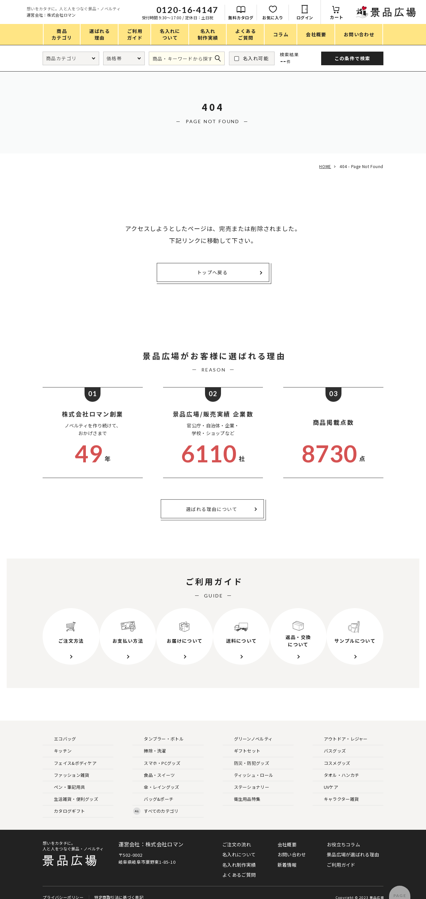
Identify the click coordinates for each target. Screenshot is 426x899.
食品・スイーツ (154, 766)
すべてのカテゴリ (155, 802)
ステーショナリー (246, 778)
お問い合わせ (292, 845)
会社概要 (287, 835)
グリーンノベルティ (248, 730)
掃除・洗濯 (149, 742)
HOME (323, 166)
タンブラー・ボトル (158, 730)
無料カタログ (314, 17)
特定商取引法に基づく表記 (118, 886)
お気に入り (346, 17)
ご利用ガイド (341, 855)
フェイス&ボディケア (70, 754)
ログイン (378, 17)
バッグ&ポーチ (153, 790)
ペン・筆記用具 (64, 778)
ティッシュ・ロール (248, 766)
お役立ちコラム (343, 835)
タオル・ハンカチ (336, 766)
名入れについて (239, 845)
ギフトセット (242, 742)
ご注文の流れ (236, 835)
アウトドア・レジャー (340, 730)
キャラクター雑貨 (336, 790)
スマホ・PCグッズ (156, 754)
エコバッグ (59, 730)
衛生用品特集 (242, 790)
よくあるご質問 (239, 865)
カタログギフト (64, 802)
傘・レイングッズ (156, 778)
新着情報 (287, 855)
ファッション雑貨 (66, 766)
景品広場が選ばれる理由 (353, 845)
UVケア (325, 778)
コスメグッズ (331, 754)
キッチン (57, 742)
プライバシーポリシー (63, 886)
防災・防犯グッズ (246, 754)
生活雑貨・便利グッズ (70, 790)
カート (410, 17)
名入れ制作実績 (239, 855)
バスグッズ (329, 742)
